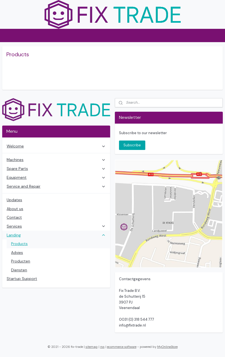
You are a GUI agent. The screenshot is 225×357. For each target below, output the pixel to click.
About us (15, 208)
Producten (20, 261)
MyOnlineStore (167, 347)
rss (102, 347)
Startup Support (22, 278)
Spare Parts (56, 168)
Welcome (56, 146)
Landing (56, 235)
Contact (14, 217)
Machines (56, 159)
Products (19, 243)
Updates (14, 199)
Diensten (19, 269)
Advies (17, 252)
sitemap (92, 347)
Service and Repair (56, 186)
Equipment (56, 177)
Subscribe (132, 145)
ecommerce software (121, 347)
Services (56, 226)
